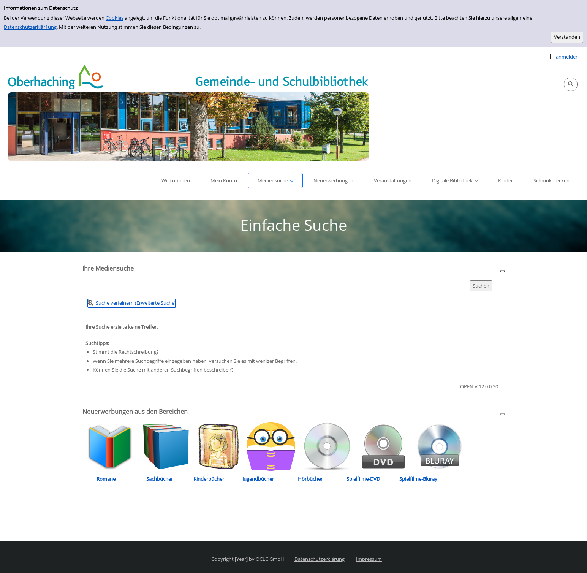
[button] (571, 84)
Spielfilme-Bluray (418, 478)
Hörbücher (310, 478)
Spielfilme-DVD (363, 478)
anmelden (567, 56)
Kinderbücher (208, 478)
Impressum (369, 559)
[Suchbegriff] (276, 287)
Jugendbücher (258, 478)
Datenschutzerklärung (319, 559)
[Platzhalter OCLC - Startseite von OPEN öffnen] (188, 112)
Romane (106, 478)
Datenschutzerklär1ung (30, 27)
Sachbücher (159, 478)
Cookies (114, 17)
